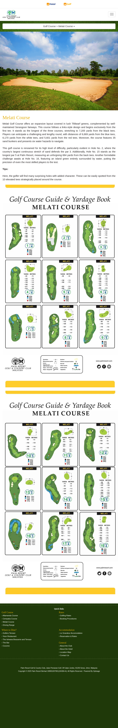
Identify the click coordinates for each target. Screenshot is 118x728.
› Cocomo (6, 646)
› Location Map (65, 652)
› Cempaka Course (9, 619)
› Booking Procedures (68, 619)
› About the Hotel (66, 649)
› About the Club (65, 646)
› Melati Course (8, 622)
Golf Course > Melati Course (59, 26)
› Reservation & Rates (68, 636)
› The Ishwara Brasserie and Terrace (16, 639)
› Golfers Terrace (8, 633)
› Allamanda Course (10, 616)
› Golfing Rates (65, 616)
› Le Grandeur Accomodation (71, 633)
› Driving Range (8, 625)
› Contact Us (64, 655)
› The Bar (5, 643)
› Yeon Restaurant (9, 636)
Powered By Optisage (92, 671)
